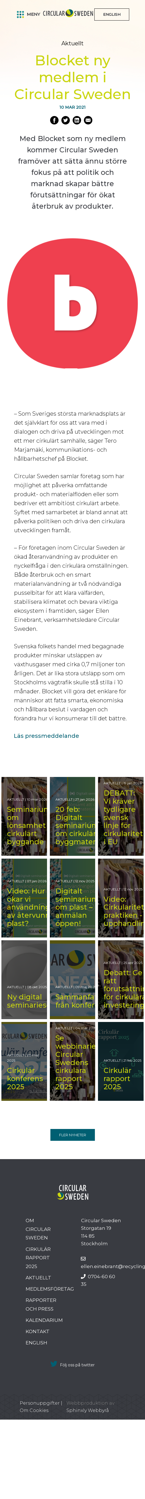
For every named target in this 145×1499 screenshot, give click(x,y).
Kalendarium (44, 1320)
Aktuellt (38, 1277)
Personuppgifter (40, 1403)
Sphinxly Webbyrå (87, 1410)
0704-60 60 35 (98, 1280)
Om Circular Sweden (38, 1229)
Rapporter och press (41, 1304)
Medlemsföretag (50, 1289)
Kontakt (38, 1331)
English (36, 1343)
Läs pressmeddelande (46, 735)
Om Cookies (34, 1410)
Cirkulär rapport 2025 (38, 1257)
